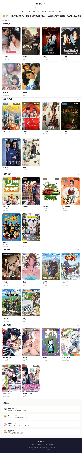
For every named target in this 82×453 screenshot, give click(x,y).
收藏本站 (38, 444)
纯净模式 (51, 444)
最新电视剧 (36, 11)
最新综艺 (44, 11)
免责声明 (38, 450)
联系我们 (49, 450)
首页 (22, 11)
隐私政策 (44, 450)
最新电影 (28, 11)
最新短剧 (58, 11)
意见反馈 (44, 444)
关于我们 (33, 450)
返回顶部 (32, 444)
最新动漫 (51, 11)
